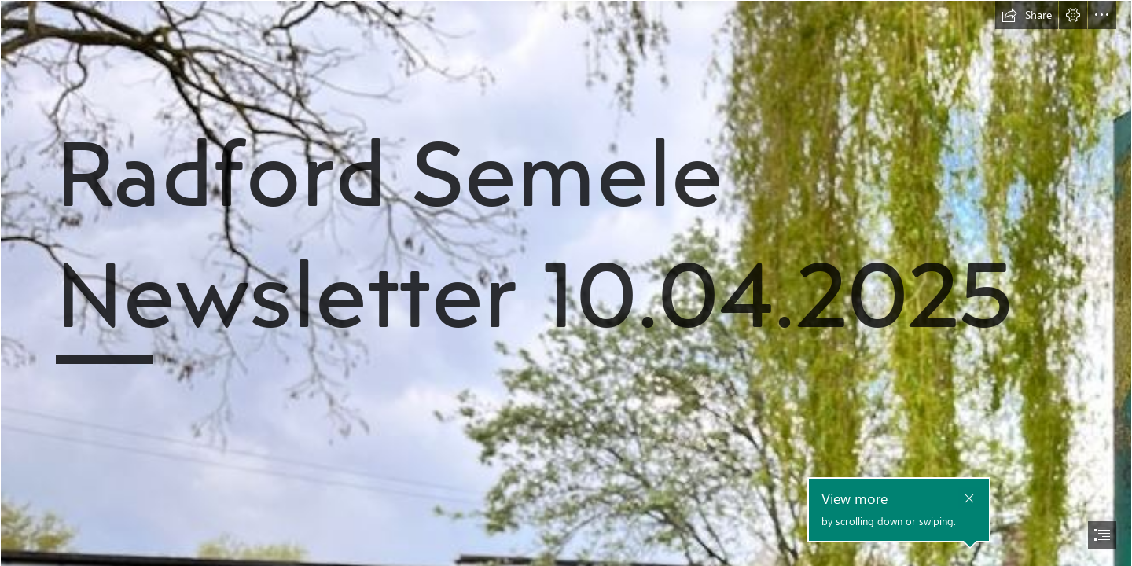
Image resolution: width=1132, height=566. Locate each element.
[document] (566, 283)
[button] (1026, 15)
